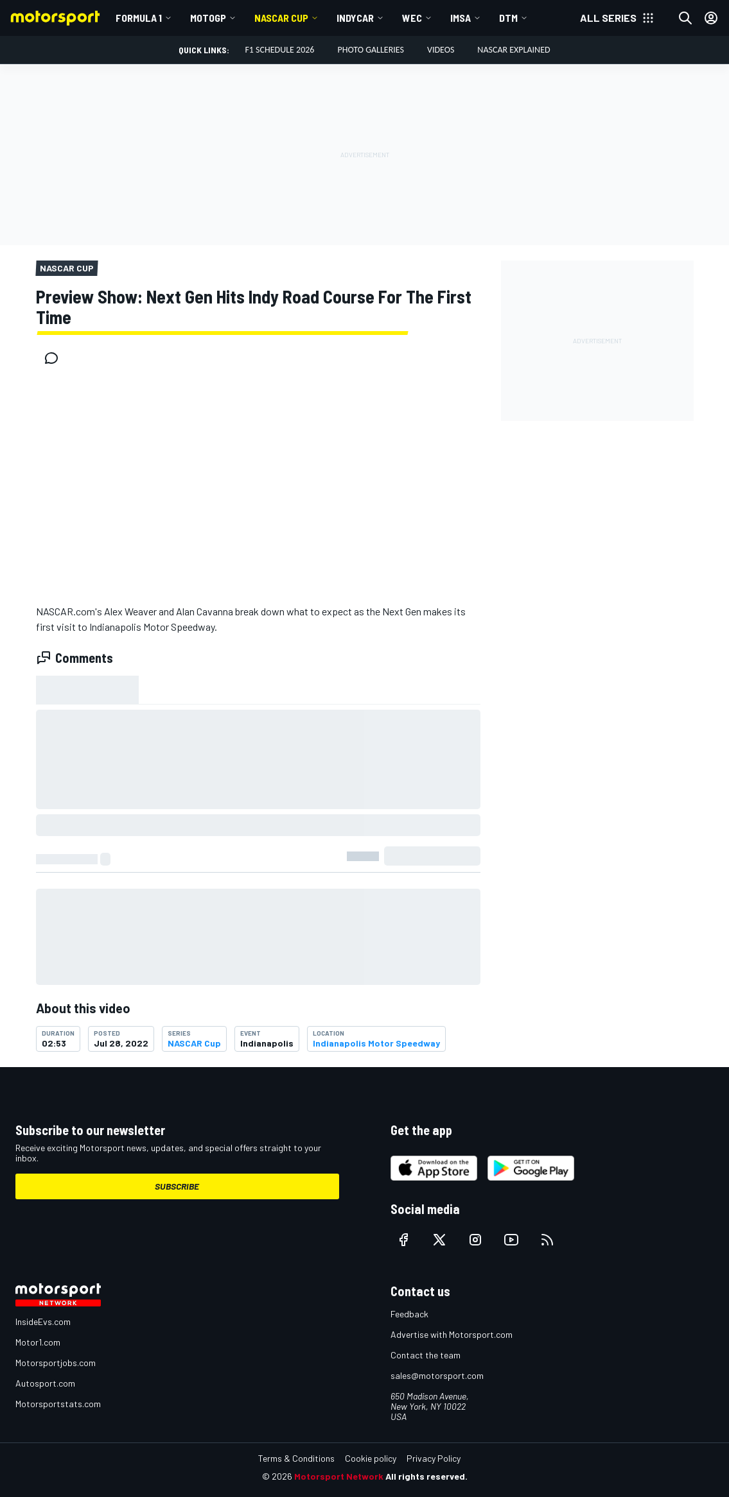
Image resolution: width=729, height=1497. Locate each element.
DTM (508, 18)
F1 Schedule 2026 (279, 49)
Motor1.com (37, 1342)
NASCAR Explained (513, 49)
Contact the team (426, 1354)
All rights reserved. (426, 1476)
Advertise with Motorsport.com (452, 1334)
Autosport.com (45, 1383)
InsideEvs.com (43, 1321)
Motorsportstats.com (58, 1403)
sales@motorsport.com (437, 1375)
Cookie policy (370, 1458)
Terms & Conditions (296, 1458)
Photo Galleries (370, 49)
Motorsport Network (338, 1476)
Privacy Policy (434, 1458)
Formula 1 (139, 18)
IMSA (460, 18)
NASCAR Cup (281, 18)
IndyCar (355, 18)
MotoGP (208, 18)
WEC (412, 18)
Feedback (409, 1313)
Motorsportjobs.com (55, 1362)
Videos (440, 49)
